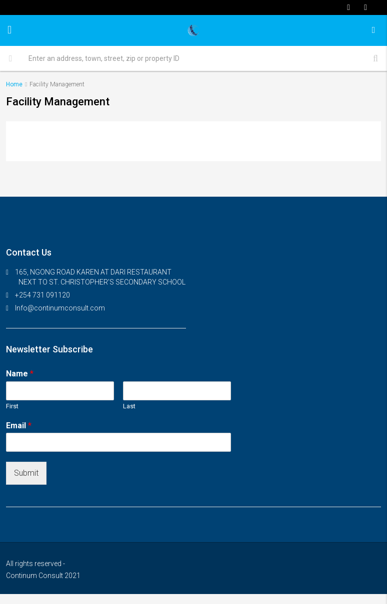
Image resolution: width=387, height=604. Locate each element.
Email (19, 425)
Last (129, 406)
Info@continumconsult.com (60, 308)
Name (20, 373)
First (12, 406)
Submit (26, 473)
